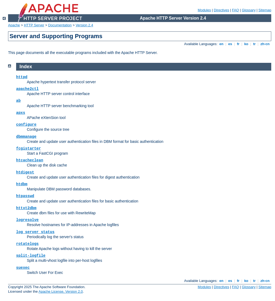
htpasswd (25, 196)
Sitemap (264, 10)
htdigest (25, 172)
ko (246, 44)
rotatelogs (27, 244)
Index (26, 66)
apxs (20, 113)
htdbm (21, 184)
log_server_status (35, 232)
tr (254, 44)
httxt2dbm (26, 208)
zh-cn (264, 44)
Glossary (248, 10)
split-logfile (30, 255)
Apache (14, 25)
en (221, 44)
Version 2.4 (84, 25)
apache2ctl (27, 89)
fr (238, 44)
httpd (21, 77)
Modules (204, 10)
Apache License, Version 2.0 (60, 291)
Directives (221, 10)
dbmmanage (26, 137)
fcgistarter (28, 148)
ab (18, 101)
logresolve (27, 220)
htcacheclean (29, 160)
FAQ (235, 10)
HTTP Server (34, 25)
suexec (23, 268)
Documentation (59, 25)
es (230, 44)
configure (26, 124)
